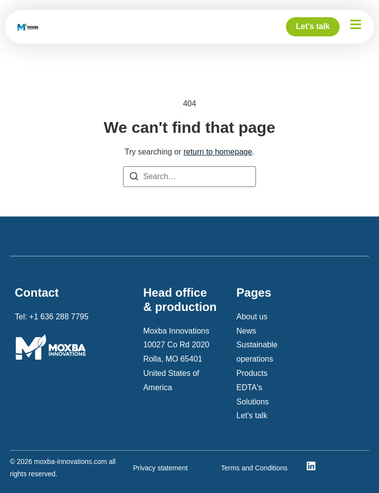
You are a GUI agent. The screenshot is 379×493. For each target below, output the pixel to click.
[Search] (134, 178)
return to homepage (218, 152)
